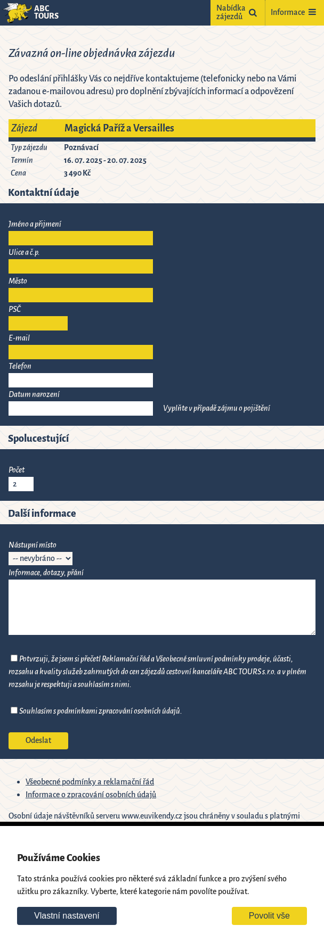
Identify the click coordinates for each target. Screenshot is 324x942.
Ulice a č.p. (24, 252)
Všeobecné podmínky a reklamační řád (90, 782)
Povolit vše (269, 915)
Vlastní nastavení (67, 915)
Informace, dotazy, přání (46, 573)
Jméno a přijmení (35, 224)
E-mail (19, 338)
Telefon (20, 366)
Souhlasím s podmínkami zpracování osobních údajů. (100, 711)
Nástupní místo (32, 545)
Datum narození (34, 395)
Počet (17, 470)
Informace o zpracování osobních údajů (91, 795)
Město (18, 281)
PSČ (15, 309)
